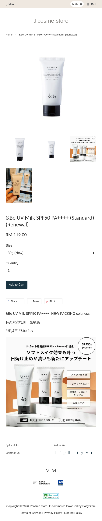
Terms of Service (30, 512)
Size (9, 245)
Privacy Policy (53, 512)
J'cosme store (50, 21)
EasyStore (89, 506)
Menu (11, 4)
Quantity (12, 263)
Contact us (12, 452)
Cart (91, 4)
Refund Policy (73, 512)
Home (9, 34)
